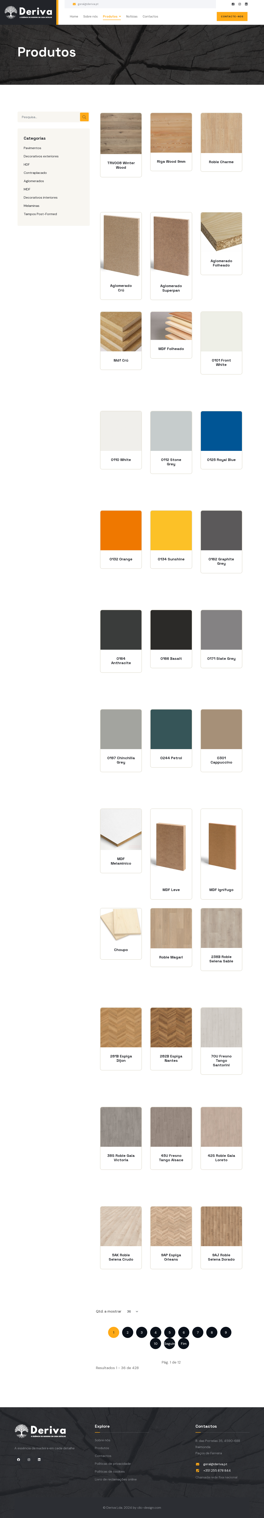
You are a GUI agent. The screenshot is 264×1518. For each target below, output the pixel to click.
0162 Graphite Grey (221, 561)
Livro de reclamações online (116, 1479)
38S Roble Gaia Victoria (121, 1157)
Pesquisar (84, 117)
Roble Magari (171, 957)
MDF (27, 189)
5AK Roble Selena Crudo (121, 1257)
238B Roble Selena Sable (221, 959)
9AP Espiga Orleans (171, 1257)
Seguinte (169, 1343)
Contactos (150, 16)
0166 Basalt (171, 658)
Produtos (110, 16)
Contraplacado (35, 173)
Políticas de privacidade (113, 1463)
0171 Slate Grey (221, 658)
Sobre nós (90, 16)
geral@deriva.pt (88, 4)
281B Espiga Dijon (121, 1058)
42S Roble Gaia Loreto (221, 1157)
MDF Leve (171, 889)
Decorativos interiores (41, 197)
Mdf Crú (121, 360)
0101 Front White (221, 362)
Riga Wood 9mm (171, 161)
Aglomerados (34, 181)
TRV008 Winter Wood (121, 165)
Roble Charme (221, 162)
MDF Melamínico (121, 861)
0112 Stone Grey (171, 461)
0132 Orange (121, 559)
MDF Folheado (171, 348)
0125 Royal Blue (221, 459)
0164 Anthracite (121, 660)
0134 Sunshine (171, 559)
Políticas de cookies (110, 1471)
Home (74, 16)
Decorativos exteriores (41, 156)
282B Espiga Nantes (171, 1058)
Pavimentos (32, 148)
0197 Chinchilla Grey (121, 760)
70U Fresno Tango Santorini (221, 1060)
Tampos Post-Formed (40, 214)
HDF (27, 164)
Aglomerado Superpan (171, 288)
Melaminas (31, 206)
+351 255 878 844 (217, 1470)
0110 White (121, 459)
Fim (183, 1343)
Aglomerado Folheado (221, 263)
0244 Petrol (171, 758)
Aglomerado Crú (121, 287)
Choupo (121, 950)
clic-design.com (149, 1507)
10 (155, 1343)
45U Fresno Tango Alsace (171, 1157)
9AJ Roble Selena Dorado (221, 1257)
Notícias (132, 16)
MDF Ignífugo (221, 889)
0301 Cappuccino (221, 760)
